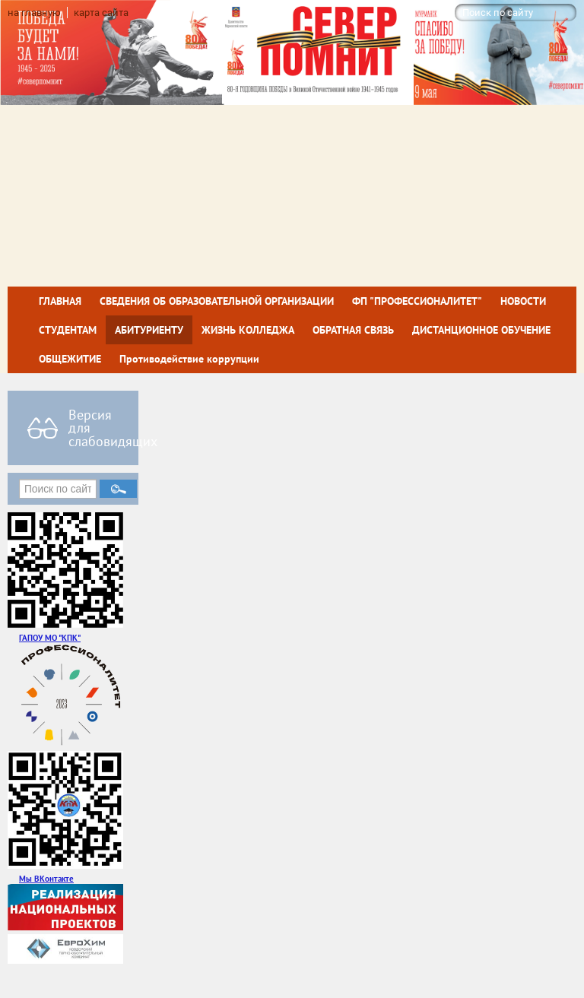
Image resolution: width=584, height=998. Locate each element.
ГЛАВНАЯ (60, 301)
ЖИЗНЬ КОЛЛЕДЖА (248, 330)
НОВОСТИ (523, 301)
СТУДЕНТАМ (68, 330)
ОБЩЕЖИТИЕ (70, 359)
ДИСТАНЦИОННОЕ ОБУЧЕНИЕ (481, 330)
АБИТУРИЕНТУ (149, 330)
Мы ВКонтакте (46, 878)
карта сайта (101, 12)
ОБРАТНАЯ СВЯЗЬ (353, 330)
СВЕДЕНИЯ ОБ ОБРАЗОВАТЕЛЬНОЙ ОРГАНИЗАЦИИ (217, 301)
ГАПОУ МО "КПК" (50, 637)
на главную (34, 12)
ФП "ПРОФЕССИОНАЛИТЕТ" (417, 301)
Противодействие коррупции (189, 359)
